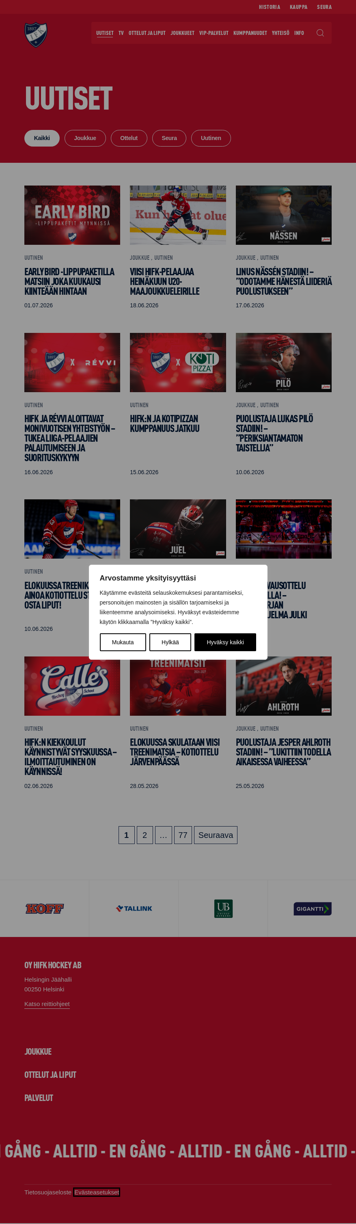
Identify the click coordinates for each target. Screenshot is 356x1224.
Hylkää (170, 642)
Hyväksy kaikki (225, 642)
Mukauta (123, 642)
